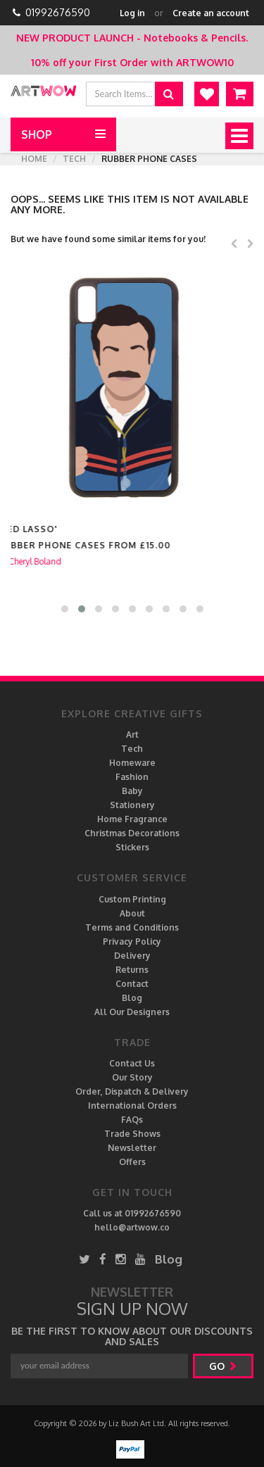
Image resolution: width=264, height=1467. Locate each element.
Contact (132, 983)
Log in (132, 13)
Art (132, 734)
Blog (132, 998)
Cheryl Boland (48, 561)
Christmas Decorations (132, 833)
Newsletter (132, 1147)
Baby (132, 791)
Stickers (132, 847)
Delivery (132, 955)
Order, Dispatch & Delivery (132, 1091)
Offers (132, 1162)
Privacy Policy (132, 941)
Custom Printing (132, 899)
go (223, 1366)
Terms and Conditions (132, 927)
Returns (132, 969)
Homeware (132, 762)
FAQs (132, 1119)
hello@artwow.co (132, 1227)
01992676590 (57, 12)
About (132, 913)
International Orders (132, 1105)
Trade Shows (132, 1133)
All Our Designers (132, 1012)
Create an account (210, 13)
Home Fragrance (132, 819)
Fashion (132, 777)
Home (34, 158)
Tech (74, 158)
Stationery (132, 805)
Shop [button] (36, 134)
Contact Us (132, 1063)
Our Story (132, 1077)
